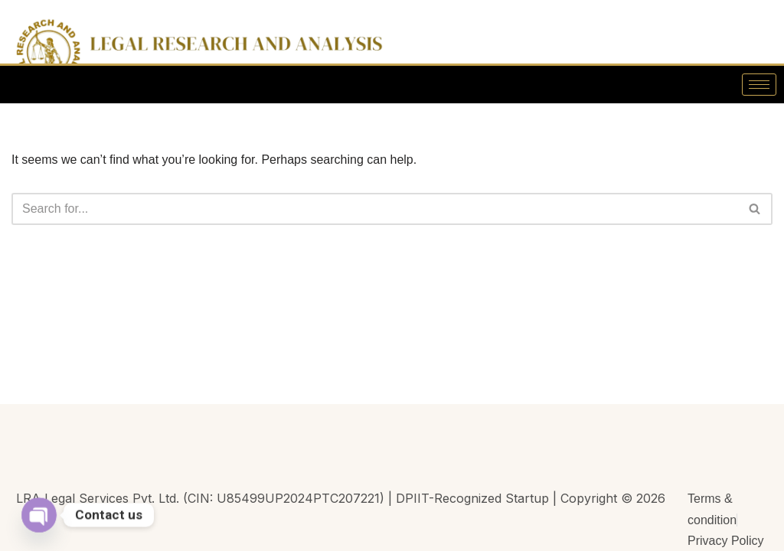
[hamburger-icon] (759, 84)
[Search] (374, 209)
